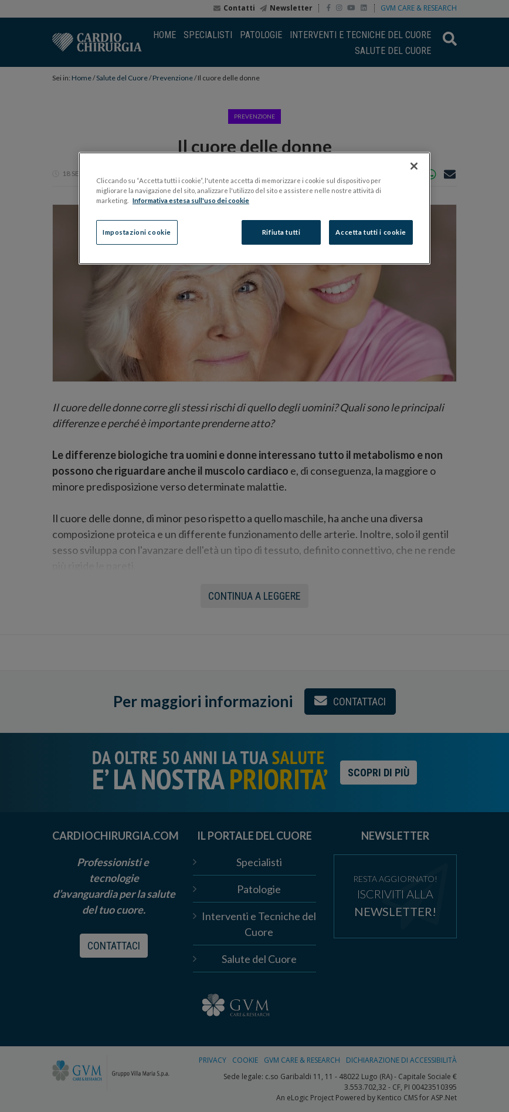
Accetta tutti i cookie (370, 232)
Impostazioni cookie (137, 232)
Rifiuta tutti (281, 232)
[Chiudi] (414, 166)
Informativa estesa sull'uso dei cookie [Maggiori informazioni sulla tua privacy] (191, 200)
